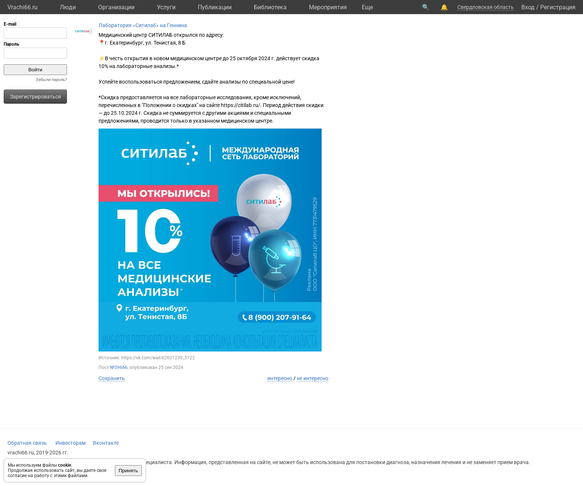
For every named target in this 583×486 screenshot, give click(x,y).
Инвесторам (70, 443)
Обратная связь (27, 443)
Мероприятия (328, 7)
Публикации (215, 7)
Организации (116, 7)
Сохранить (112, 378)
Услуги (166, 7)
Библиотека (270, 7)
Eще (367, 7)
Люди (68, 7)
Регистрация (558, 7)
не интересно (312, 378)
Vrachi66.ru (22, 7)
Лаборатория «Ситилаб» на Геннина (143, 25)
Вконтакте (106, 443)
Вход (528, 7)
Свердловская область (485, 7)
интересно (279, 378)
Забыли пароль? (51, 79)
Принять (128, 470)
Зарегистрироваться (35, 97)
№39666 (119, 367)
